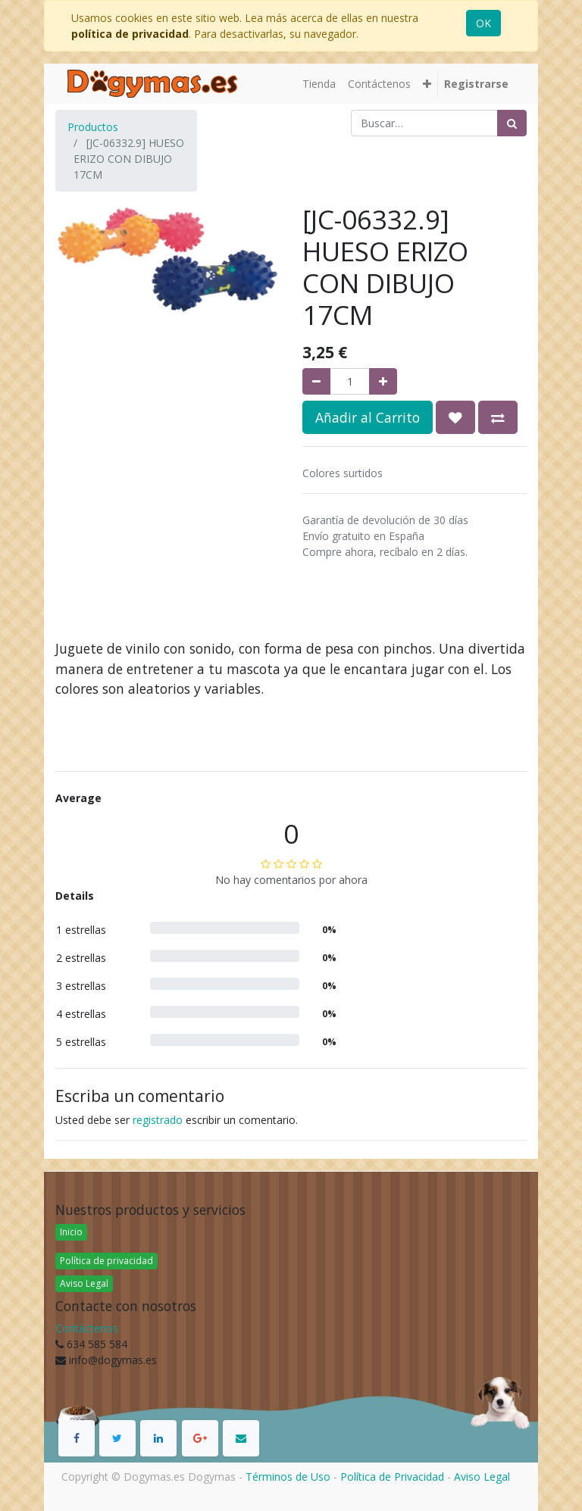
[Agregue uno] (383, 381)
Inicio (71, 1231)
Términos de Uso (288, 1476)
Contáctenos (86, 1328)
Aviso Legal (84, 1283)
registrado (158, 1120)
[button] (427, 84)
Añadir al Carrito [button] (367, 417)
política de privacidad (130, 34)
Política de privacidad (106, 1260)
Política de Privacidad (392, 1476)
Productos (92, 127)
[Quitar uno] (316, 381)
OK (483, 23)
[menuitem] (319, 84)
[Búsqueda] (512, 123)
